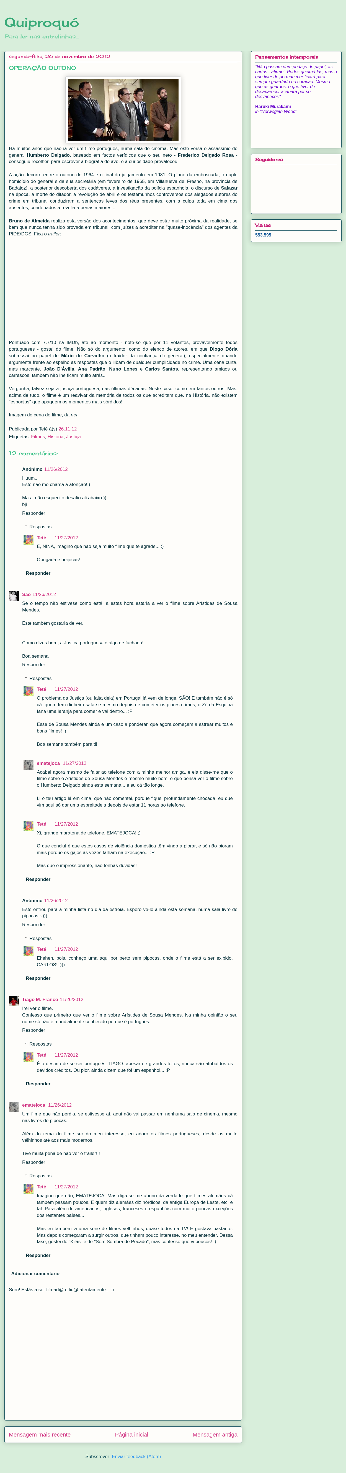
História (56, 436)
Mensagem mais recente (40, 1435)
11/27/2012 (66, 537)
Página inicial (131, 1435)
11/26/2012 (56, 469)
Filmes (38, 436)
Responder (33, 513)
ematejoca (49, 763)
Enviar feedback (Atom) (136, 1456)
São (26, 594)
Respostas (40, 526)
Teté (41, 537)
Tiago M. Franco (40, 999)
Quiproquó (41, 22)
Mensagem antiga (215, 1435)
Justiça (73, 436)
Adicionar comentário (35, 1273)
